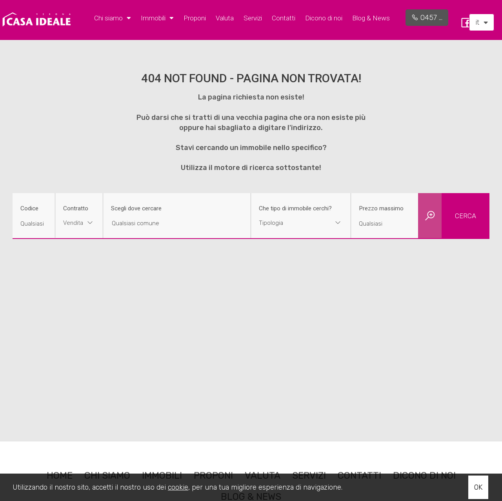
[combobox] (79, 223)
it (481, 22)
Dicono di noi (323, 18)
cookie (178, 487)
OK (478, 487)
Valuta (225, 18)
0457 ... (426, 17)
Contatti (283, 18)
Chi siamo (112, 17)
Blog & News (371, 18)
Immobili (157, 17)
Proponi (195, 18)
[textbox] (292, 222)
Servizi (253, 18)
